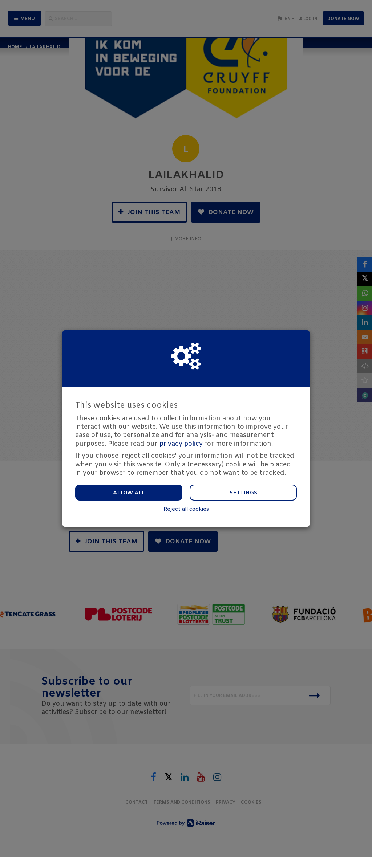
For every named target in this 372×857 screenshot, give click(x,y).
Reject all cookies (186, 509)
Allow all (129, 493)
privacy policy (181, 444)
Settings (243, 493)
